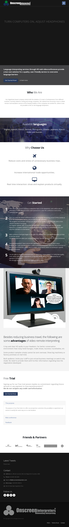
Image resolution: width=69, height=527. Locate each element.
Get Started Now (10, 394)
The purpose (9, 403)
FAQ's (48, 523)
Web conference (10, 418)
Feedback (8, 422)
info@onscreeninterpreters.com (18, 480)
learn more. (24, 80)
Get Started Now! (10, 80)
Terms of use (55, 523)
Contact (63, 523)
